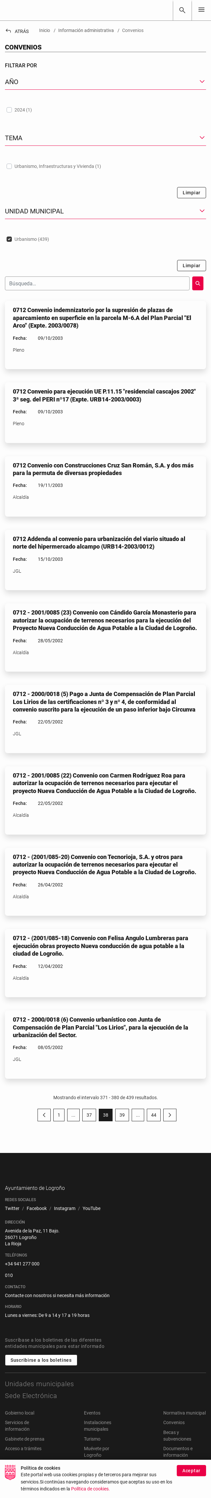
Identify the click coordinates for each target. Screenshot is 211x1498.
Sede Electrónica (31, 1406)
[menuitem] (12, 1219)
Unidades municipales (39, 1394)
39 (124, 1116)
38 (108, 1116)
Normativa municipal (184, 1423)
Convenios (174, 1433)
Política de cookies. (90, 1490)
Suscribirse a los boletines (41, 1370)
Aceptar (191, 1471)
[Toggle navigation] (201, 10)
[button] (105, 82)
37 (91, 1116)
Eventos (92, 1423)
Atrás (17, 31)
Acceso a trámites (23, 1459)
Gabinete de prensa (24, 1449)
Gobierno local (19, 1423)
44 (156, 1116)
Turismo (92, 1449)
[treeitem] (105, 109)
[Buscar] (182, 10)
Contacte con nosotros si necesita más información (57, 1305)
